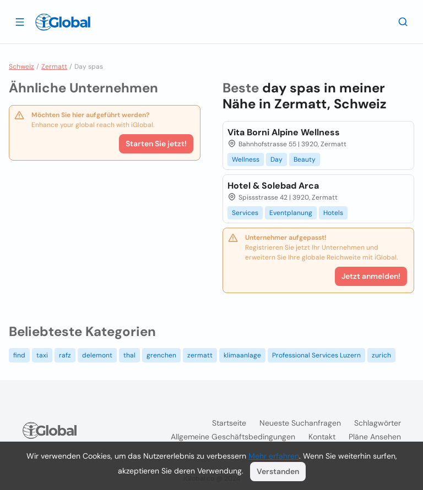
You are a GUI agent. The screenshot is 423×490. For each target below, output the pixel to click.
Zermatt (54, 66)
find (19, 355)
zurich (381, 355)
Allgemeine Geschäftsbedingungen (233, 437)
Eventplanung (290, 212)
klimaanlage (242, 355)
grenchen (161, 355)
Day (276, 159)
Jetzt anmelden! (370, 276)
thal (129, 355)
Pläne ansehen (375, 437)
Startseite (229, 423)
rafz (65, 355)
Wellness (245, 159)
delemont (97, 355)
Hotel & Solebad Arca (273, 185)
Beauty (305, 159)
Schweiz (21, 66)
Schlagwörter (377, 423)
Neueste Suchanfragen (300, 423)
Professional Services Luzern (316, 355)
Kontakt (321, 437)
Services (245, 212)
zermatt (200, 355)
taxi (42, 355)
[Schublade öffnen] (20, 21)
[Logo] (62, 22)
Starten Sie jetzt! (156, 143)
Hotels (333, 212)
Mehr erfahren (273, 456)
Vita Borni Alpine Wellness (283, 132)
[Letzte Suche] (403, 21)
